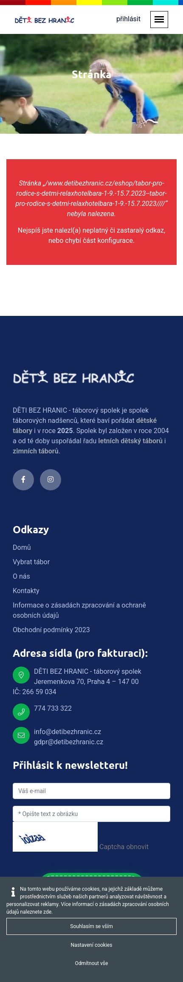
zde (47, 912)
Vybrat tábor (31, 562)
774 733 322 (53, 708)
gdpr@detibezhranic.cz (68, 742)
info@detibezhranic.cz (67, 732)
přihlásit (128, 19)
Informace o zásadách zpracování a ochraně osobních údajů (79, 610)
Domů (22, 547)
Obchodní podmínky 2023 (51, 630)
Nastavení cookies (92, 945)
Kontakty (26, 591)
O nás (21, 576)
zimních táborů (36, 451)
